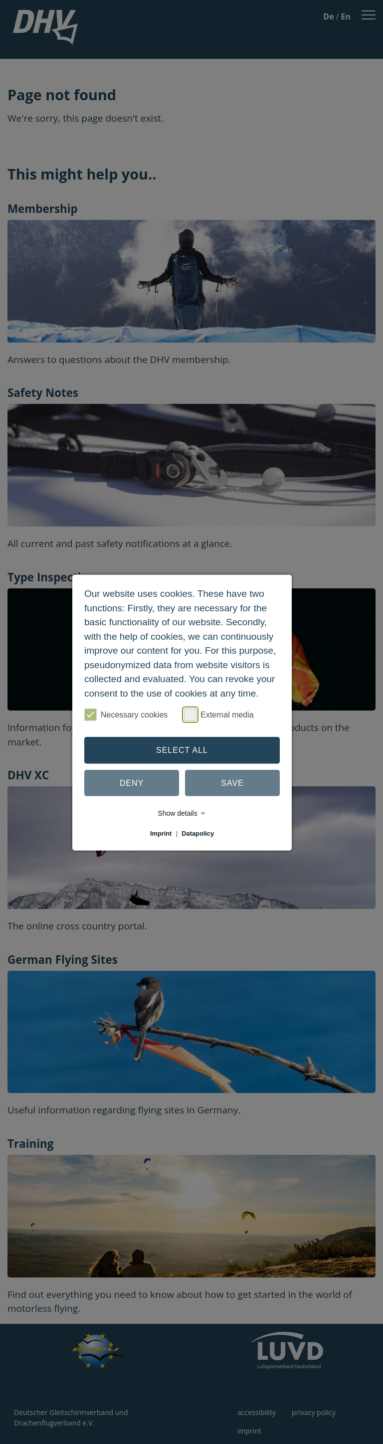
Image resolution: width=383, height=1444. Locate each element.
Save (232, 782)
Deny (132, 782)
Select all (182, 750)
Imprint (161, 833)
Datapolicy (198, 833)
